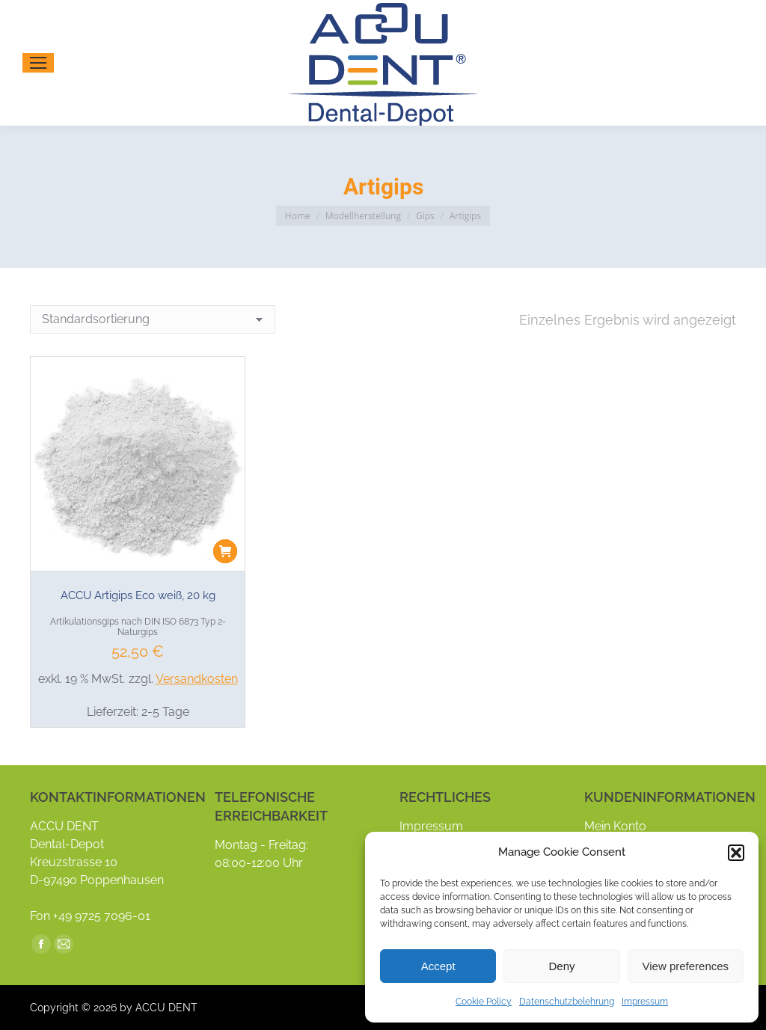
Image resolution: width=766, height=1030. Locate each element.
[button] (736, 852)
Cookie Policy (484, 1001)
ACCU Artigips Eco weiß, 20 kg (138, 595)
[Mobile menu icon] (38, 63)
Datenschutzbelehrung (566, 1001)
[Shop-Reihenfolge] (152, 319)
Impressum (645, 1001)
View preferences (686, 966)
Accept (438, 966)
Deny (561, 966)
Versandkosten (197, 679)
